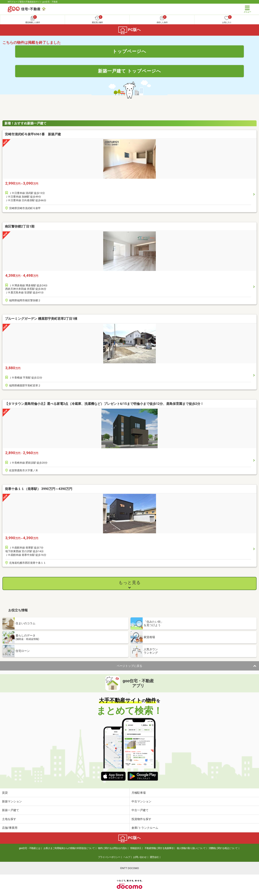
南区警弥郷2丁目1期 (19, 226)
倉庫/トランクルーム (145, 827)
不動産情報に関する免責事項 (158, 848)
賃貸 (5, 792)
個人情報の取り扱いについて (191, 848)
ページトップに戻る (129, 665)
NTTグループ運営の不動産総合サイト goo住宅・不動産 (33, 2)
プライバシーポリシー (109, 857)
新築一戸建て (10, 810)
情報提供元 (135, 848)
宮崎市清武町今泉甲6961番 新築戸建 (33, 134)
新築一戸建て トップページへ (129, 71)
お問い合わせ (139, 857)
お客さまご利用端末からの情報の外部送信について (69, 848)
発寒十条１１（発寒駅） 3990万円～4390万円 (38, 489)
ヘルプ (126, 857)
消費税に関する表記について (223, 848)
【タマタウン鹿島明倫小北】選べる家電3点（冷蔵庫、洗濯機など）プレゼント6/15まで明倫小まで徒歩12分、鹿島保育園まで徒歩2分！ (104, 404)
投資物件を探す (141, 819)
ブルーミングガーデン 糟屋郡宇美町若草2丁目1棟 (41, 319)
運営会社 (154, 857)
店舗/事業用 (9, 827)
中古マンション (141, 801)
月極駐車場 (139, 792)
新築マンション (12, 801)
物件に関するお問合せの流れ (112, 848)
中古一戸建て (140, 810)
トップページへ (129, 51)
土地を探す (9, 819)
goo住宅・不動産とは (29, 848)
